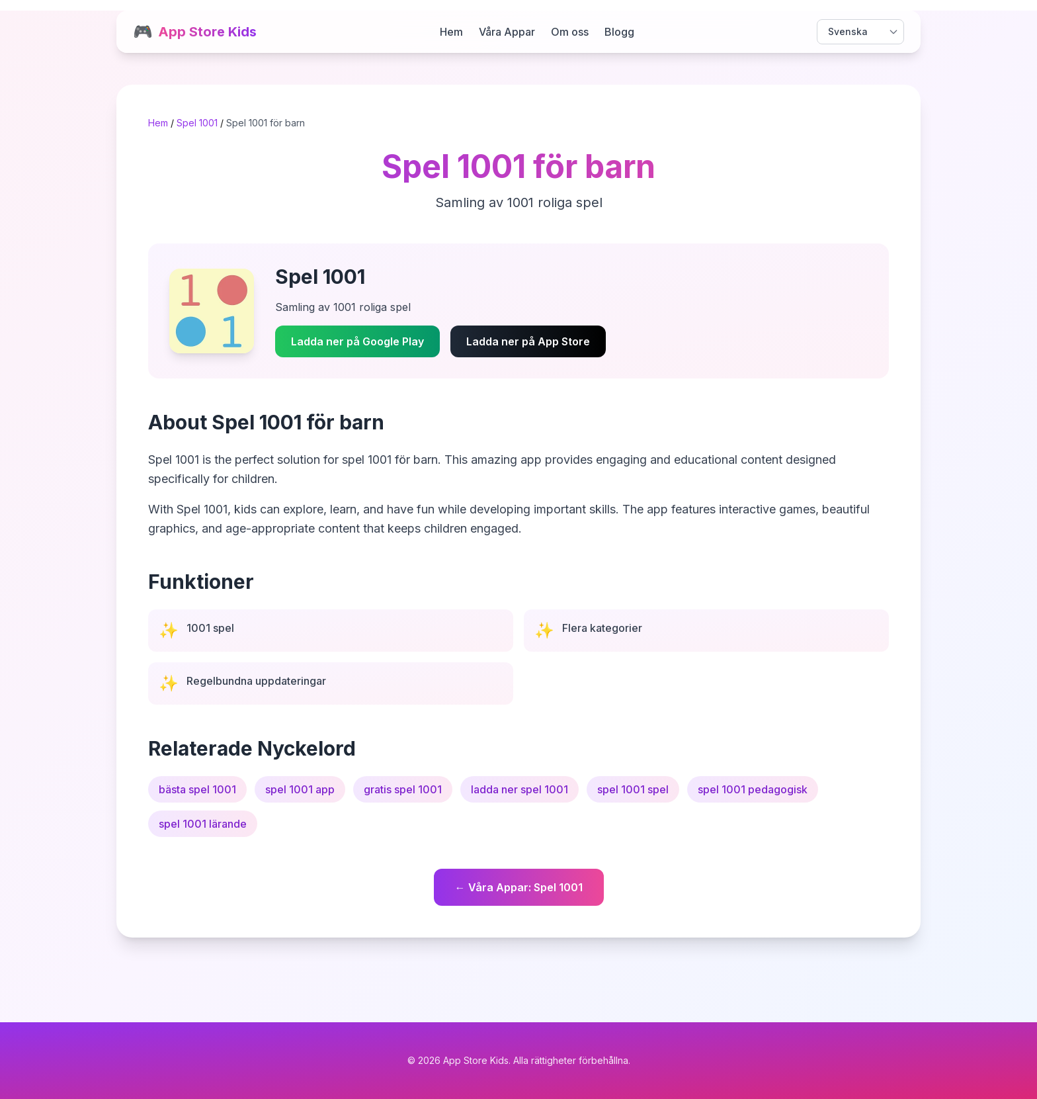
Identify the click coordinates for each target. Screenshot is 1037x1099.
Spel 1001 (197, 122)
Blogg (619, 31)
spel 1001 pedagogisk (753, 789)
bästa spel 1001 (197, 789)
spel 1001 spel (633, 789)
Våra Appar (507, 31)
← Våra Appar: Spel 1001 (519, 887)
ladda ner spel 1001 (519, 789)
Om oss (570, 31)
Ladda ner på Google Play (357, 341)
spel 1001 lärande (203, 823)
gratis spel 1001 (403, 789)
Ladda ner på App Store (528, 341)
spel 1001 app (300, 789)
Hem (451, 31)
